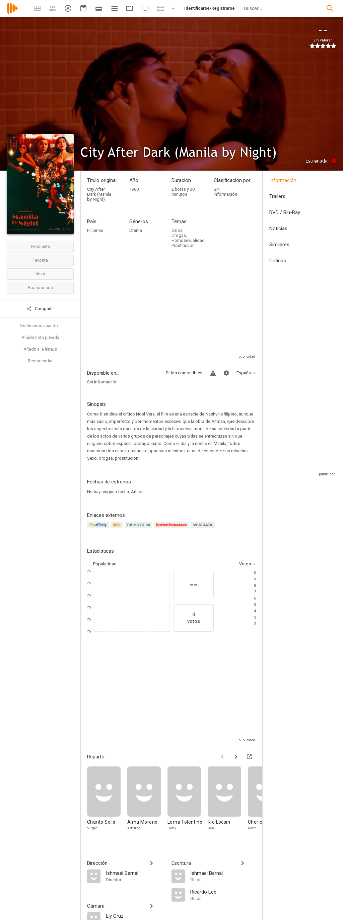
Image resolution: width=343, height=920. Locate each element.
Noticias (278, 228)
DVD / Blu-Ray (284, 212)
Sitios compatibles (184, 372)
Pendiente (40, 246)
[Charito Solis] (107, 801)
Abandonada (40, 287)
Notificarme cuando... (40, 325)
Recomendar (40, 360)
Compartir (40, 308)
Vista (40, 273)
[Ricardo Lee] (223, 891)
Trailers (277, 196)
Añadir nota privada (40, 337)
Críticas (277, 261)
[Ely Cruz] (135, 915)
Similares (279, 245)
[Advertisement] (171, 306)
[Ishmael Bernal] (135, 872)
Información (282, 180)
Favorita (40, 260)
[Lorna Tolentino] (187, 801)
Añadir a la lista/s (40, 349)
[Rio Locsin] (228, 801)
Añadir (137, 491)
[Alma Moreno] (147, 801)
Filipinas (95, 230)
